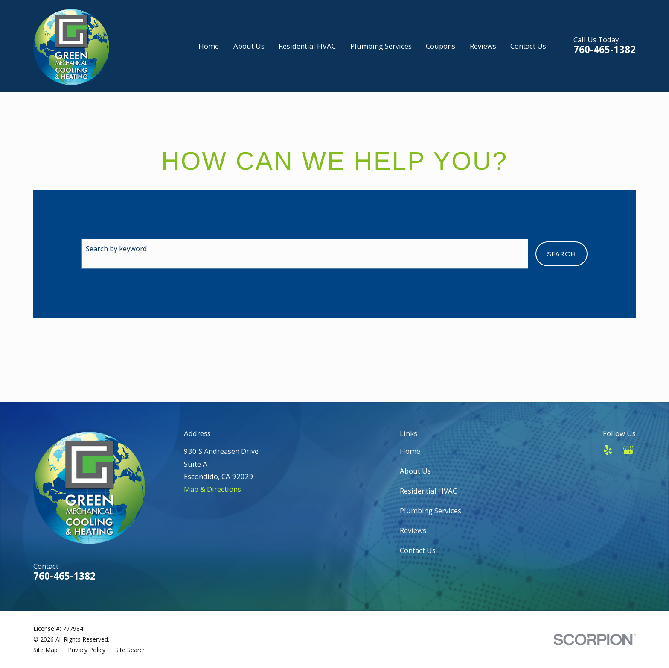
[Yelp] (608, 450)
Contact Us (418, 550)
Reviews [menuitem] (483, 46)
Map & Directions (212, 489)
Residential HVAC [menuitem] (307, 46)
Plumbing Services (430, 510)
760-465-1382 (604, 49)
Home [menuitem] (208, 46)
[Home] (71, 46)
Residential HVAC (428, 491)
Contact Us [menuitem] (528, 46)
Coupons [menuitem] (440, 46)
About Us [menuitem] (249, 46)
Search (561, 254)
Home (410, 451)
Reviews (413, 530)
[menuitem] (45, 650)
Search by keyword (116, 248)
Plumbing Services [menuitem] (381, 46)
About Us (415, 471)
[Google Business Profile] (628, 450)
